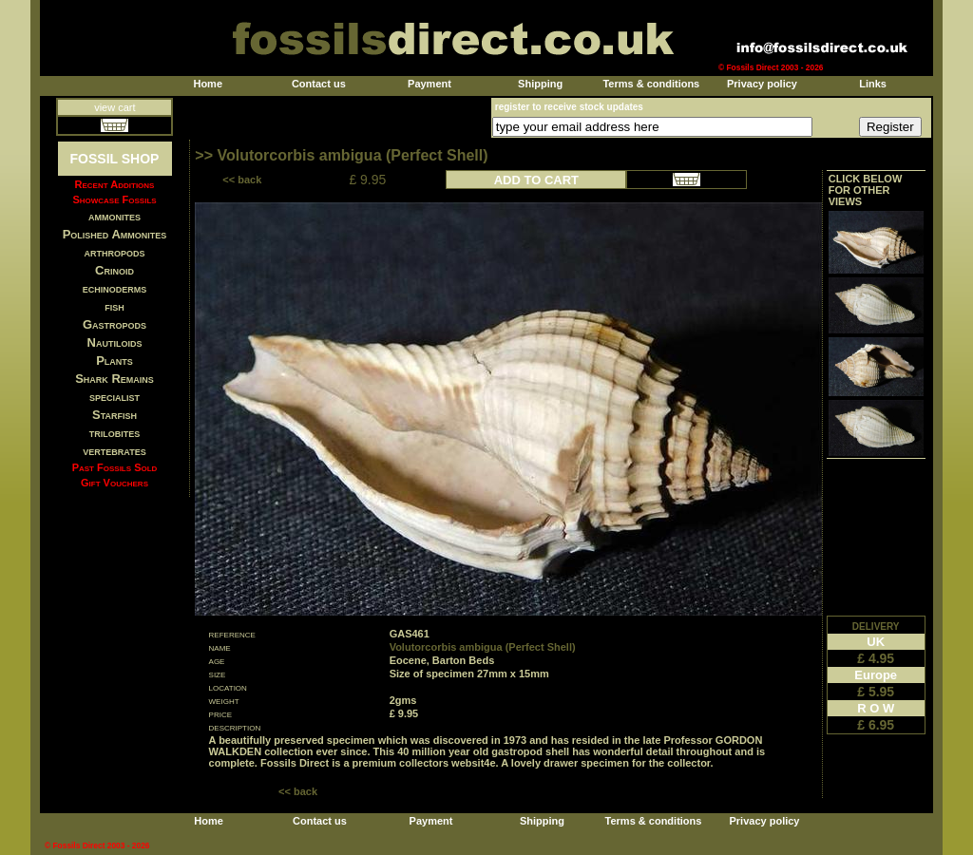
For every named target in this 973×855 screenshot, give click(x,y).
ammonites (114, 216)
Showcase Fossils (114, 199)
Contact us (319, 83)
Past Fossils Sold (115, 467)
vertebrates (114, 451)
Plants (114, 360)
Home (207, 83)
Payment (429, 83)
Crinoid (114, 270)
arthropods (114, 252)
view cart (114, 107)
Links (873, 83)
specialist (114, 397)
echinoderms (115, 288)
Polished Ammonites (115, 234)
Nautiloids (115, 342)
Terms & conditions (650, 83)
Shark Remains (114, 378)
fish (114, 306)
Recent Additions (115, 184)
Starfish (114, 415)
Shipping (540, 83)
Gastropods (114, 324)
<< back (241, 179)
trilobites (115, 433)
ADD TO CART (536, 180)
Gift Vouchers (114, 482)
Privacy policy (762, 83)
